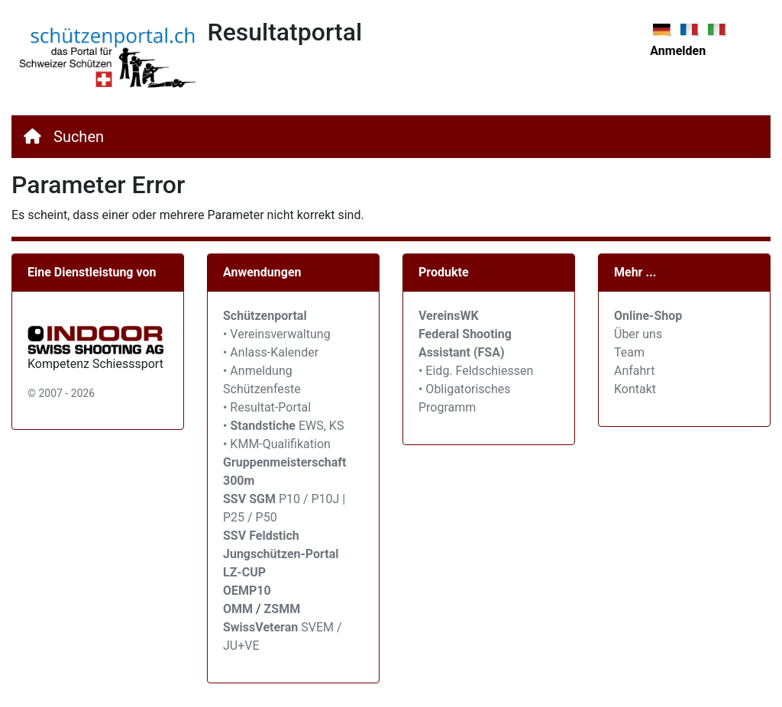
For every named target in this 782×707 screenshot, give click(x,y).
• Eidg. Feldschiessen (475, 370)
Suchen (78, 137)
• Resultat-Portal (267, 407)
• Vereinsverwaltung (277, 334)
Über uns (638, 334)
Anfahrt (634, 370)
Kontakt (635, 389)
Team (629, 352)
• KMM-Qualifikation (277, 444)
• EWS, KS (283, 425)
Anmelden (678, 51)
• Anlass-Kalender (270, 352)
